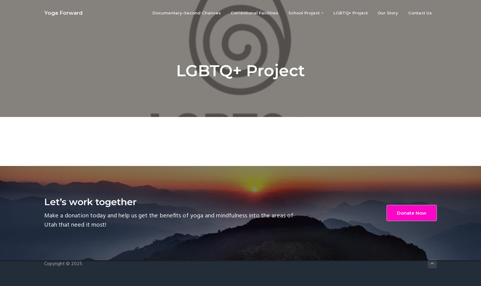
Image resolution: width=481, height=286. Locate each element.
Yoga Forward (63, 13)
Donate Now (411, 213)
